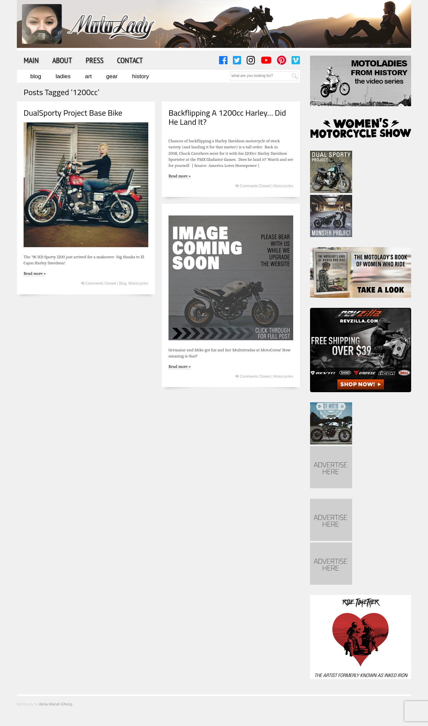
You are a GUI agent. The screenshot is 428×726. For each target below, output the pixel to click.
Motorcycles (138, 283)
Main (31, 60)
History (140, 76)
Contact (130, 60)
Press (94, 60)
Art (88, 76)
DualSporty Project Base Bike (73, 113)
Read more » (35, 273)
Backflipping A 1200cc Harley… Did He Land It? (227, 117)
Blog (35, 76)
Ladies (63, 76)
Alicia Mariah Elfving (55, 704)
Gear (112, 76)
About (62, 60)
